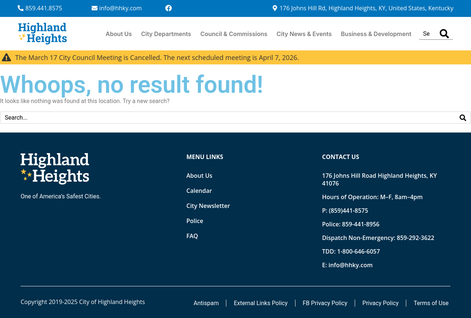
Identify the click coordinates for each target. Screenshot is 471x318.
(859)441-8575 (348, 210)
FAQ (192, 236)
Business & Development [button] (376, 34)
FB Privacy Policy (325, 303)
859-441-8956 (360, 224)
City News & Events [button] (304, 34)
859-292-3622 (415, 238)
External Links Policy (260, 303)
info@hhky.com (351, 265)
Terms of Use (431, 303)
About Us (119, 34)
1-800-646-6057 (358, 251)
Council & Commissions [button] (233, 34)
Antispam (206, 303)
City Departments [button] (166, 34)
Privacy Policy (380, 303)
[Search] (444, 33)
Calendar (199, 191)
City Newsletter (208, 206)
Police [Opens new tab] (195, 221)
